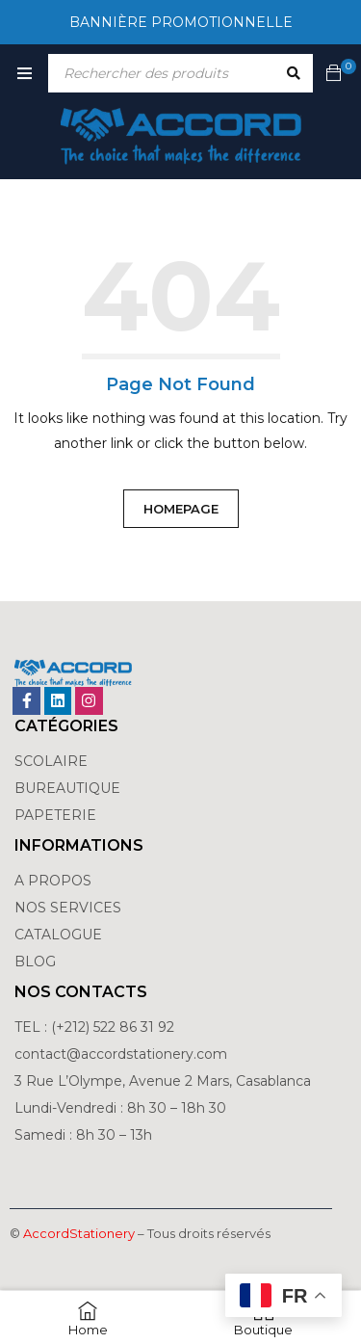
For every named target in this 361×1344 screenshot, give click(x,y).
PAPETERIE (55, 815)
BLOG (35, 961)
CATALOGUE (58, 934)
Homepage (181, 508)
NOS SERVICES (67, 907)
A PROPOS (52, 880)
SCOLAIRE (52, 761)
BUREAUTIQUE (67, 788)
